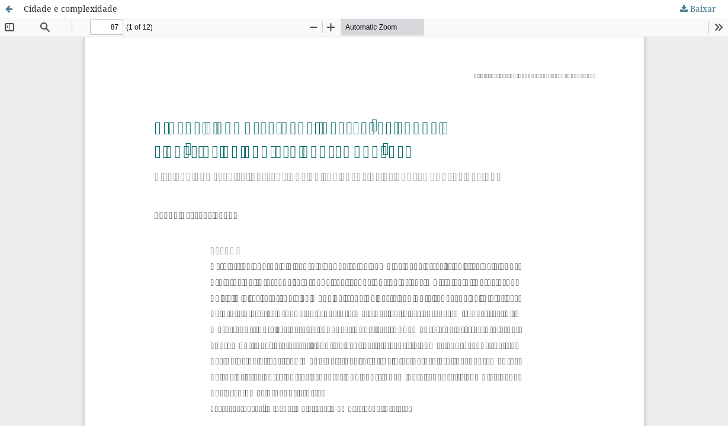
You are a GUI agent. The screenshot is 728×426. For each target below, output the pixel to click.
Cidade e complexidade (70, 8)
